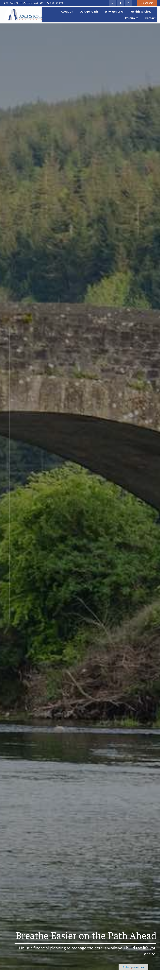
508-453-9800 (55, 3)
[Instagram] (2, 639)
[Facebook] (120, 3)
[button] (66, 11)
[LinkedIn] (112, 3)
